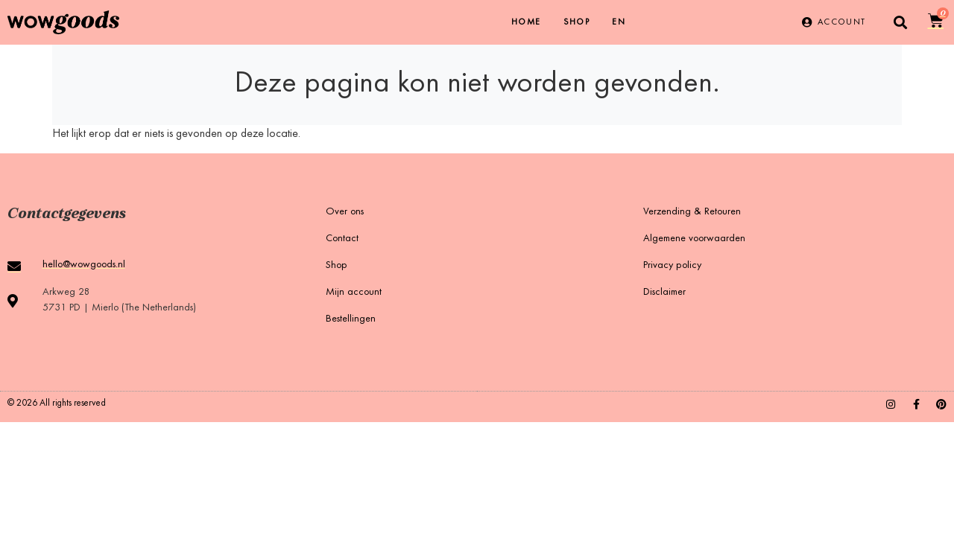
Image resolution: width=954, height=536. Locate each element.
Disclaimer (664, 292)
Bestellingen (351, 319)
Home (526, 22)
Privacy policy (672, 266)
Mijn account (354, 292)
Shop (576, 22)
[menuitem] (618, 22)
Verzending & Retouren (692, 212)
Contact (342, 239)
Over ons (345, 212)
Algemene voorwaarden (694, 239)
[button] (900, 22)
